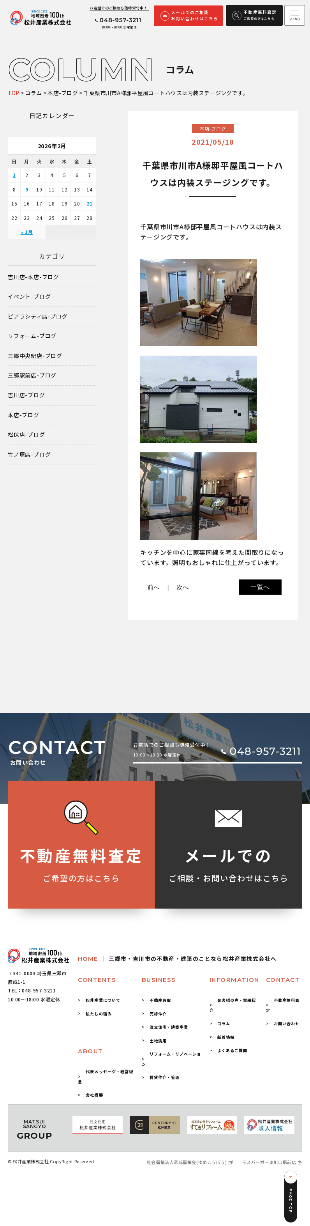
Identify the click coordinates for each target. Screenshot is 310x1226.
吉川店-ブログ (26, 395)
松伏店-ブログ (26, 434)
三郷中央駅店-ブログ (35, 356)
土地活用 (158, 1041)
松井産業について (103, 1000)
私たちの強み (98, 1014)
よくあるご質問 (232, 1050)
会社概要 (94, 1095)
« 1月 (27, 232)
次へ (183, 587)
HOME (177, 958)
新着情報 (225, 1037)
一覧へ (260, 587)
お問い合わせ (286, 1023)
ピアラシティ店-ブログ (38, 316)
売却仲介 (158, 1014)
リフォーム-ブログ (32, 336)
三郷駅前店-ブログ (32, 375)
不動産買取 (160, 1000)
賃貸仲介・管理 (165, 1077)
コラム (223, 1023)
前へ (153, 587)
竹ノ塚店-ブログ (29, 454)
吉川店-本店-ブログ (33, 277)
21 (89, 203)
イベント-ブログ (29, 296)
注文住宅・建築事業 (169, 1027)
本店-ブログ (23, 415)
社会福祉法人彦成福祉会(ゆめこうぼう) (187, 1162)
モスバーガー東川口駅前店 (269, 1162)
